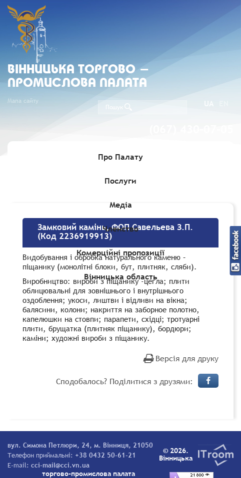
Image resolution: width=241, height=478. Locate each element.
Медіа (121, 204)
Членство (120, 228)
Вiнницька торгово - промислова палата (79, 77)
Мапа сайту (23, 101)
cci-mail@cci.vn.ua (60, 465)
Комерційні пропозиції (120, 252)
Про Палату (120, 156)
